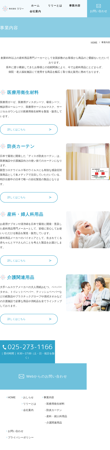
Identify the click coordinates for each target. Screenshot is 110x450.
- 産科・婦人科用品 (56, 383)
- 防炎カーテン (53, 377)
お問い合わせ (98, 8)
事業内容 (75, 5)
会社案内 (36, 11)
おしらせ (28, 364)
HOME (94, 42)
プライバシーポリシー (21, 404)
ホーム (36, 5)
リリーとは (56, 5)
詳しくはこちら (16, 128)
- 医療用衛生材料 (54, 370)
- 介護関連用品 (53, 389)
